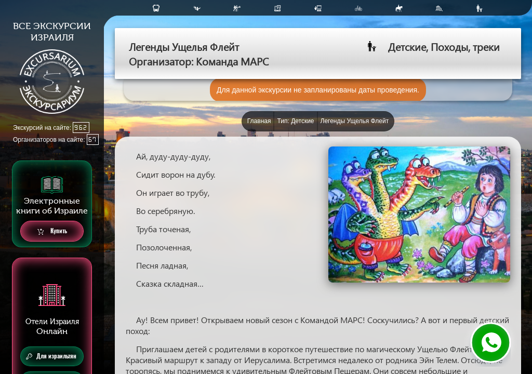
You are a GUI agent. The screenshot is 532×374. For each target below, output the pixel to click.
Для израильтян (51, 356)
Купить (52, 231)
